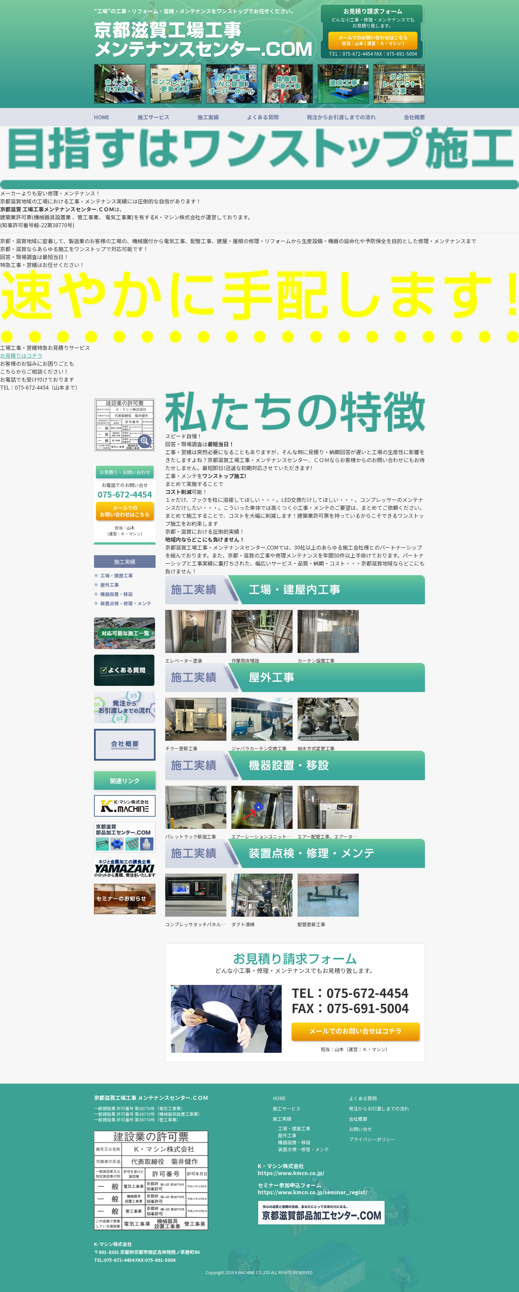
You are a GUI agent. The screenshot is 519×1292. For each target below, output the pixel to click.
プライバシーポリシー (372, 1139)
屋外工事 (109, 583)
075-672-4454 (125, 494)
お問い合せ (360, 1129)
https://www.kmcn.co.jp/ (291, 1173)
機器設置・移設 (116, 593)
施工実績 (208, 117)
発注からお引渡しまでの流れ (341, 117)
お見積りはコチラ (21, 355)
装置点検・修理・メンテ (125, 602)
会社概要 (414, 117)
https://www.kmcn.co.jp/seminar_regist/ (312, 1192)
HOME (102, 117)
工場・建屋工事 (116, 574)
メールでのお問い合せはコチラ (355, 1031)
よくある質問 (263, 117)
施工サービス (153, 117)
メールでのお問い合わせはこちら (373, 40)
